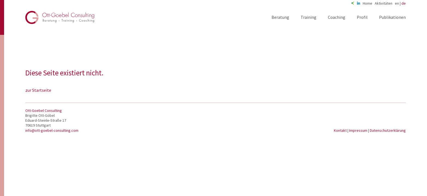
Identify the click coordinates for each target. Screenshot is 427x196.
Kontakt (340, 130)
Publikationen (392, 17)
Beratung (280, 17)
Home (367, 3)
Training (308, 17)
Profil (362, 17)
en (397, 3)
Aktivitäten (383, 3)
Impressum (358, 130)
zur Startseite (38, 90)
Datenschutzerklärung (388, 130)
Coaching (336, 17)
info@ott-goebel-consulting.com (51, 130)
